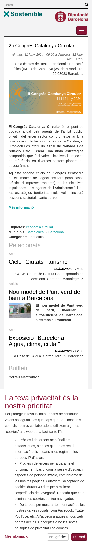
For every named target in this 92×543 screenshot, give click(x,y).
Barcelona (56, 232)
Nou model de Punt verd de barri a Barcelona (44, 294)
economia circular (39, 227)
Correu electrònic (24, 377)
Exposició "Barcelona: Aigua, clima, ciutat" (37, 340)
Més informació (16, 538)
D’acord (79, 538)
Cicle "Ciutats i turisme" (39, 262)
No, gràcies (57, 538)
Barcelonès (35, 232)
